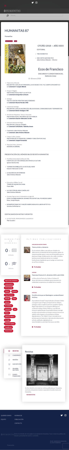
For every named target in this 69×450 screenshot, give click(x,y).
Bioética (14, 291)
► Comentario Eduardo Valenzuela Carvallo (19, 118)
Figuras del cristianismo (11, 280)
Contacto (18, 423)
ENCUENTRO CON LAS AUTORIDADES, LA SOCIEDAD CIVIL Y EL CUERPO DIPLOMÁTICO (33, 85)
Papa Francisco (8, 41)
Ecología (7, 320)
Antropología (8, 288)
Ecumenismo (8, 305)
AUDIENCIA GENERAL (13, 146)
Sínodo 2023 (8, 331)
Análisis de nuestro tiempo (39, 244)
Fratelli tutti (8, 327)
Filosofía (7, 298)
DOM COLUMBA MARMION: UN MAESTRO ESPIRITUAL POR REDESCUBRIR (29, 198)
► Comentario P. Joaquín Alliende (16, 86)
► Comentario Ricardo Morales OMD (17, 102)
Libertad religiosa (9, 316)
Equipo (3, 419)
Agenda (34, 272)
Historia (7, 302)
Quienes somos (6, 415)
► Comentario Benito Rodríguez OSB (17, 110)
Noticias (34, 292)
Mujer (14, 298)
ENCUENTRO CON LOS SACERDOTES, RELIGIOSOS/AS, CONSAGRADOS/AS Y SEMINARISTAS (34, 108)
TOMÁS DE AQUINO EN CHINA (16, 184)
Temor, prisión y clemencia (40, 247)
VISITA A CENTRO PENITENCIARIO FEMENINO (21, 100)
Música (7, 313)
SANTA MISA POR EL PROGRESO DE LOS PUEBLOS (22, 116)
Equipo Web (17, 445)
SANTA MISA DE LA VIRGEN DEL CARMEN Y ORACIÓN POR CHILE (26, 138)
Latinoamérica (9, 284)
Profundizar (37, 267)
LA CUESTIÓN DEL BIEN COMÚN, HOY (18, 190)
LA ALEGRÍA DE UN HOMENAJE (16, 173)
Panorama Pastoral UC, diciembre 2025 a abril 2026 (48, 275)
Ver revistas (30, 394)
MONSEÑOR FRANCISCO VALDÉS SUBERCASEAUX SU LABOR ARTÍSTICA (28, 204)
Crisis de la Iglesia (9, 323)
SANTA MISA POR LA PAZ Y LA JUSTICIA (19, 92)
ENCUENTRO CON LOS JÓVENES (16, 124)
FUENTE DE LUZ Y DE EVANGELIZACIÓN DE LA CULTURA (24, 160)
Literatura (8, 309)
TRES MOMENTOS (42, 54)
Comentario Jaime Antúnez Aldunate (17, 130)
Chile (15, 41)
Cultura (7, 291)
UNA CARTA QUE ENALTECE (45, 58)
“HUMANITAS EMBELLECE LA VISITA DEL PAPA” (21, 166)
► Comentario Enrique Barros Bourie (17, 94)
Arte (15, 309)
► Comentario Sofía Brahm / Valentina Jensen (20, 126)
